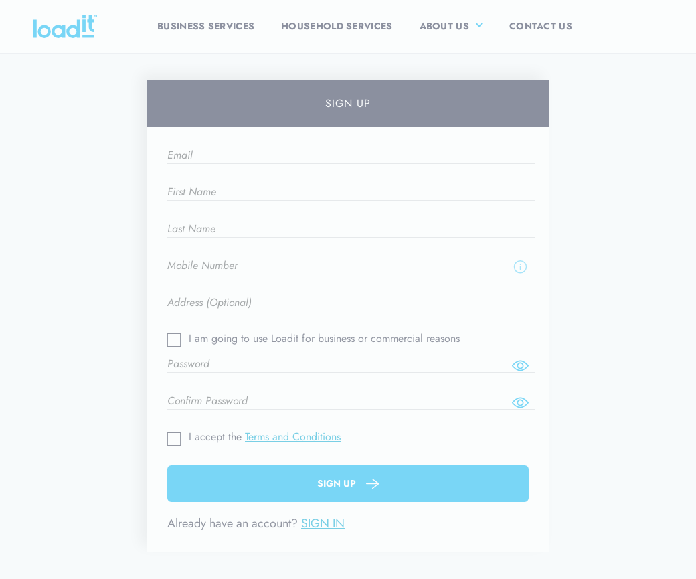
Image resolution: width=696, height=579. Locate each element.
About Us (444, 26)
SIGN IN (323, 523)
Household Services (336, 26)
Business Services (205, 26)
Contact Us (540, 26)
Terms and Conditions (293, 436)
